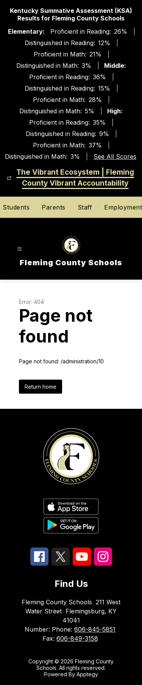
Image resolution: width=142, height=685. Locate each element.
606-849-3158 (77, 638)
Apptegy (87, 674)
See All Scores (115, 156)
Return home (40, 386)
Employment (123, 207)
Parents (54, 207)
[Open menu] (19, 249)
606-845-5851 (94, 629)
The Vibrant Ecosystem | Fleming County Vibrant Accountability (75, 178)
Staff (85, 207)
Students (16, 207)
